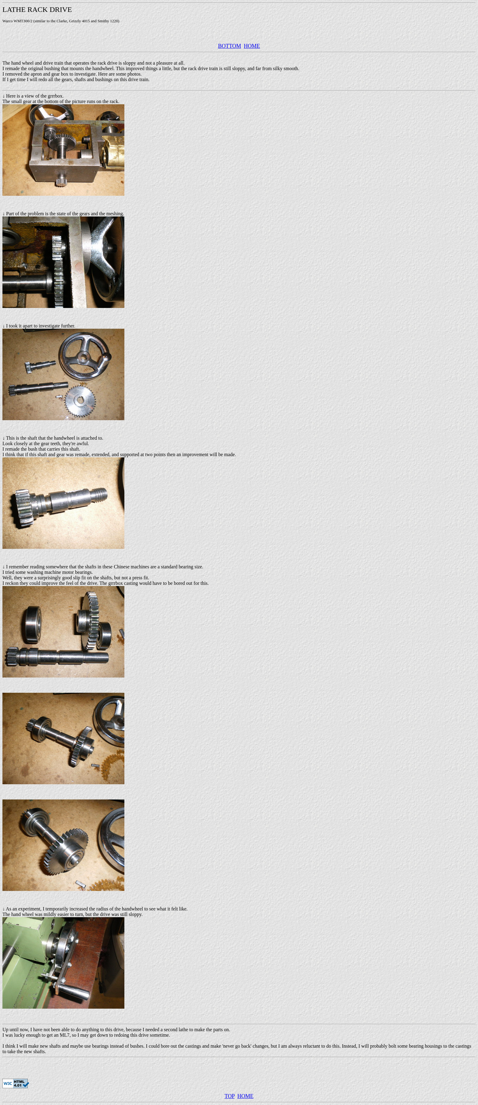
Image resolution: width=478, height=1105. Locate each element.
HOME (252, 46)
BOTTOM (229, 46)
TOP (229, 1096)
